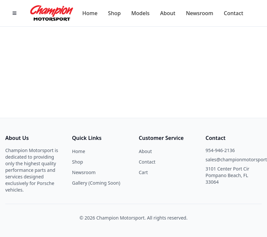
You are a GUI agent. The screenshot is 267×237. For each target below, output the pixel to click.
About (145, 151)
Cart (143, 172)
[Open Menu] (14, 13)
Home (78, 151)
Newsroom (84, 172)
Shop (77, 162)
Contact (147, 162)
